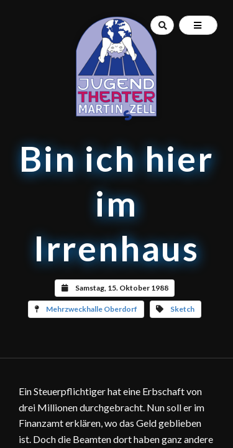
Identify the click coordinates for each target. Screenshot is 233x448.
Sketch (182, 309)
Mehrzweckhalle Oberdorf (91, 309)
